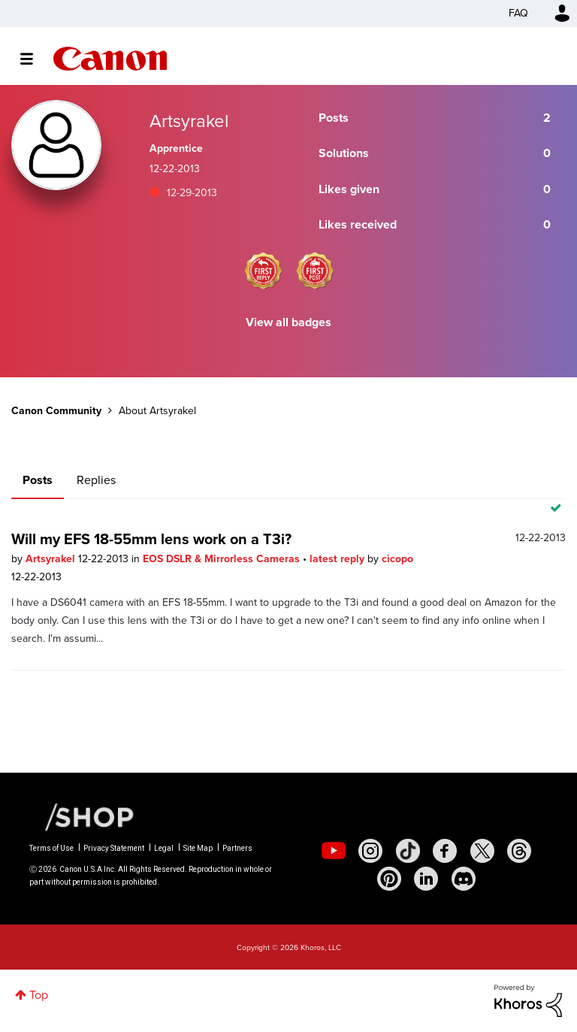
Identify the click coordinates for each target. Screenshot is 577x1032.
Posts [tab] (38, 480)
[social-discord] (464, 879)
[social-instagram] (370, 851)
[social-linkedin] (426, 879)
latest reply (338, 559)
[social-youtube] (334, 851)
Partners (237, 848)
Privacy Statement (113, 848)
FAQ (518, 13)
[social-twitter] (482, 851)
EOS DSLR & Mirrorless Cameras (223, 559)
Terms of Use (51, 848)
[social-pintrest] (389, 879)
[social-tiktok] (408, 851)
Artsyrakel (52, 559)
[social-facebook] (445, 851)
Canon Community (110, 58)
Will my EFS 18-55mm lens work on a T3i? (151, 539)
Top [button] (38, 994)
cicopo (397, 559)
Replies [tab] (96, 480)
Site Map (198, 848)
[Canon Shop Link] (81, 816)
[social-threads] (519, 851)
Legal (164, 848)
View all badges (288, 322)
